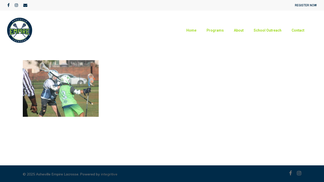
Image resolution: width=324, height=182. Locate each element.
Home (191, 30)
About (239, 30)
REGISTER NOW (306, 5)
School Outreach (267, 30)
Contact (298, 30)
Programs (215, 30)
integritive (109, 174)
